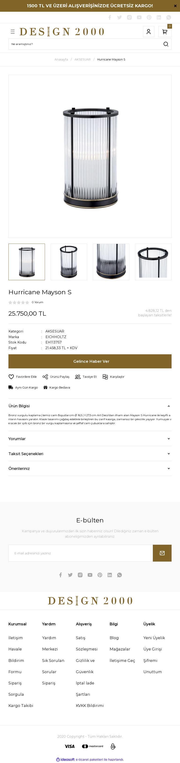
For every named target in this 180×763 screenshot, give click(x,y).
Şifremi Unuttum (152, 666)
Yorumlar (17, 438)
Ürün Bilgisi (19, 406)
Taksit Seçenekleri (25, 453)
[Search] (90, 44)
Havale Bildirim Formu (16, 660)
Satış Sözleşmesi (87, 643)
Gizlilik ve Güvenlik (85, 666)
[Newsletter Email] (90, 553)
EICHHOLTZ (55, 337)
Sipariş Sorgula (16, 689)
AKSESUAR (54, 331)
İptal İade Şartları (85, 689)
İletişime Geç (122, 660)
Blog (114, 637)
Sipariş (48, 683)
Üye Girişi (152, 649)
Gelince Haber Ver (91, 361)
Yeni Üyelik (154, 637)
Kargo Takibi (20, 705)
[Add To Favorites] (22, 377)
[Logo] (62, 31)
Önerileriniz (19, 468)
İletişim (15, 637)
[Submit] (162, 553)
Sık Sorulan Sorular (53, 666)
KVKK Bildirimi (90, 705)
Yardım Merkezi (50, 643)
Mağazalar (120, 649)
